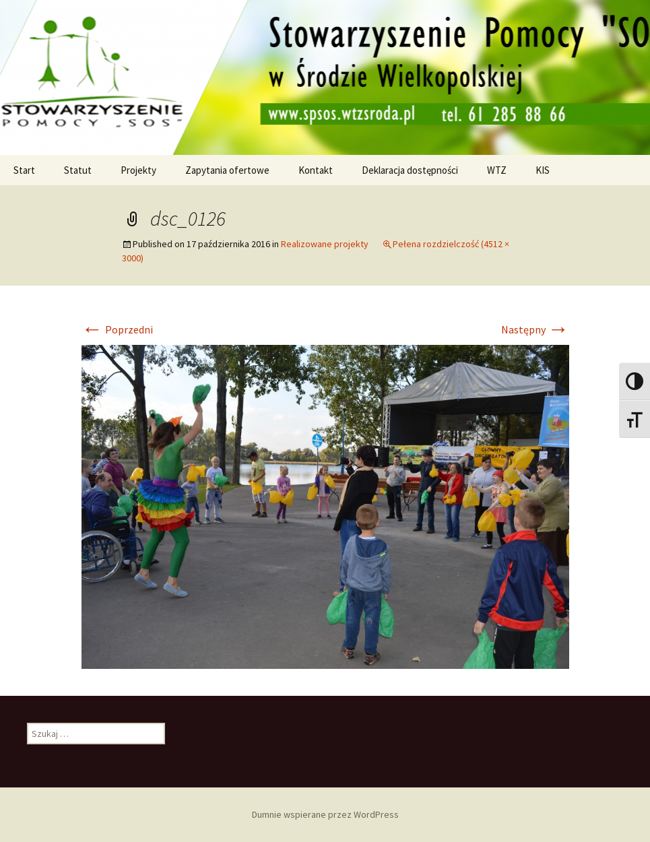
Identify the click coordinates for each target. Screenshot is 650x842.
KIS (542, 170)
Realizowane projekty (324, 244)
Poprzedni (117, 329)
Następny (535, 329)
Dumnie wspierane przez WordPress (325, 814)
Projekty (138, 170)
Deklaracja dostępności (410, 170)
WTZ (497, 170)
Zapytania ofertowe (227, 170)
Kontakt (315, 170)
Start (24, 170)
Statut (78, 170)
